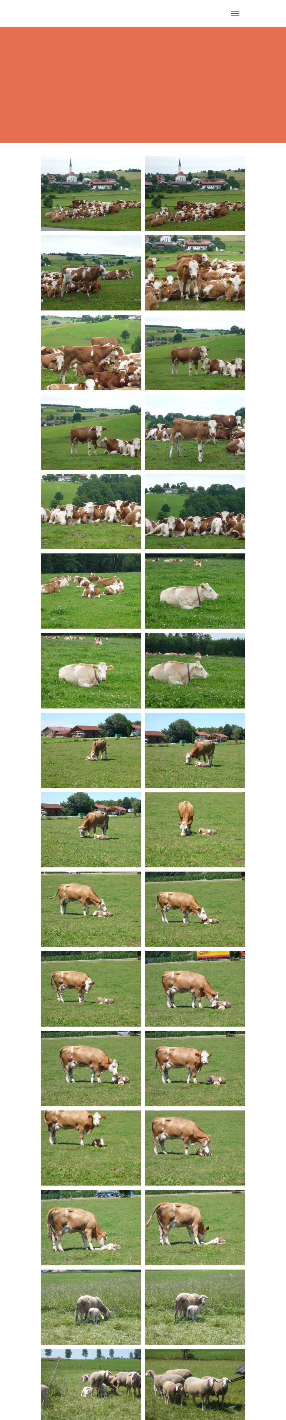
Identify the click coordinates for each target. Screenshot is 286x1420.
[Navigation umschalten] (235, 13)
